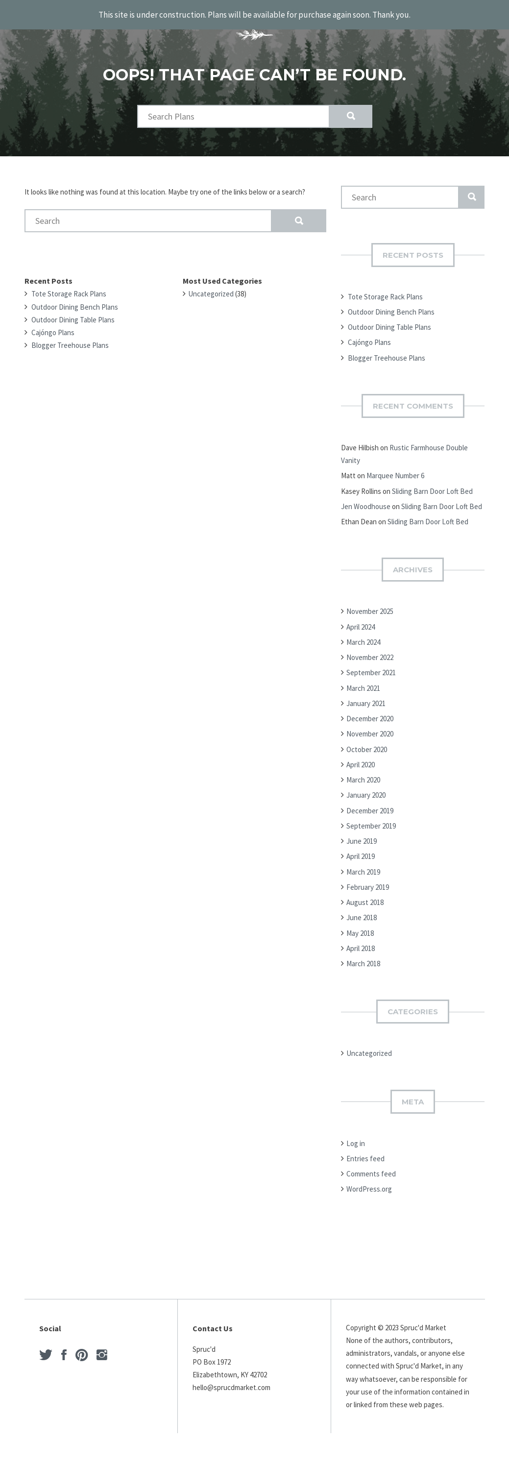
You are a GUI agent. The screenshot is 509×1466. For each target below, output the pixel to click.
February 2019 (367, 882)
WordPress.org (369, 1185)
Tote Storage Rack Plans (68, 289)
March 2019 (363, 867)
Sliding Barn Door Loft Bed (432, 486)
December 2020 (369, 714)
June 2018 (361, 913)
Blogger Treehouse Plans (70, 341)
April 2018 (360, 944)
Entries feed (365, 1154)
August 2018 (365, 898)
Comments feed (371, 1169)
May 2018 (360, 928)
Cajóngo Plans (52, 328)
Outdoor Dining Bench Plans (74, 302)
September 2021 (371, 668)
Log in (355, 1139)
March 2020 (363, 776)
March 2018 (363, 959)
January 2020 (366, 791)
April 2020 (360, 760)
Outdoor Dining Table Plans (73, 315)
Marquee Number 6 (395, 471)
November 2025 (369, 607)
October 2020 (366, 745)
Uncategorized (211, 289)
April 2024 (360, 622)
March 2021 (363, 683)
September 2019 (371, 821)
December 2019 (369, 806)
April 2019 (360, 852)
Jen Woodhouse (365, 502)
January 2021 (366, 699)
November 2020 (369, 729)
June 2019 (361, 837)
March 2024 (363, 637)
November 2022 (369, 653)
